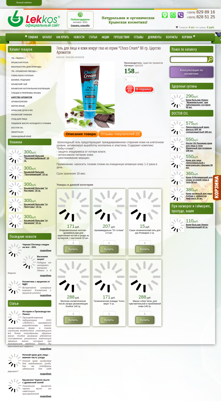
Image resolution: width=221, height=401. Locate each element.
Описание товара (81, 134)
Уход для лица (19, 119)
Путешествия (121, 37)
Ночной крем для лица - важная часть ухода (35, 356)
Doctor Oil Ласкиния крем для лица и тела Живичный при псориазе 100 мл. (199, 147)
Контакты (171, 37)
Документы (154, 37)
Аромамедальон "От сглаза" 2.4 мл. (109, 231)
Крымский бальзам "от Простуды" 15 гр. (36, 205)
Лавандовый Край (21, 136)
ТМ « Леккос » (18, 58)
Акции (105, 37)
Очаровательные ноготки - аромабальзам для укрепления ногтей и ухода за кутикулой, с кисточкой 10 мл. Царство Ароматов (73, 235)
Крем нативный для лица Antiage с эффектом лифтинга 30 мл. (199, 196)
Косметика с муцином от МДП (36, 282)
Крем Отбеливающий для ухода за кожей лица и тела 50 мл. (199, 180)
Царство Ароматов (21, 97)
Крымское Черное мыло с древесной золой (36, 381)
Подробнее (45, 250)
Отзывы (138, 37)
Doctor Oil (17, 128)
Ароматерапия (19, 102)
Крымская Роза (19, 62)
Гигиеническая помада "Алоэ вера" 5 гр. (109, 302)
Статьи (93, 37)
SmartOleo (17, 132)
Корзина (188, 37)
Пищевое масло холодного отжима (31, 123)
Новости (79, 37)
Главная (31, 37)
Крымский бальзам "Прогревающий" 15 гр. (36, 173)
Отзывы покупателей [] (120, 134)
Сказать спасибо (80, 25)
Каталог (47, 37)
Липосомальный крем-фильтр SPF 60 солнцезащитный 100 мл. (199, 129)
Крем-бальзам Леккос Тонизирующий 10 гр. (197, 226)
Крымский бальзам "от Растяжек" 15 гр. (36, 189)
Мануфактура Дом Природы (26, 67)
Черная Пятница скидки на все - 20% (35, 245)
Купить (73, 249)
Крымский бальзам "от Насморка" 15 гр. (36, 221)
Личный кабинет (24, 2)
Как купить (62, 37)
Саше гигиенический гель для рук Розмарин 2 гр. (144, 231)
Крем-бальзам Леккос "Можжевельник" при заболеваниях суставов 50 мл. (198, 104)
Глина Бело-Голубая (22, 75)
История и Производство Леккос (36, 312)
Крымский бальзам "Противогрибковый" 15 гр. (36, 158)
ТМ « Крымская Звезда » (24, 71)
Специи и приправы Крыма (26, 93)
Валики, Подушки (20, 80)
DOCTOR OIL (180, 113)
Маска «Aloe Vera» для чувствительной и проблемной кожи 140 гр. (145, 304)
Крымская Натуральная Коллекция (30, 89)
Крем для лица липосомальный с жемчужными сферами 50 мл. (199, 164)
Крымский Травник (21, 115)
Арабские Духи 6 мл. (22, 110)
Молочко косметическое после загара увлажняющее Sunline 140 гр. (73, 304)
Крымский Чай (19, 84)
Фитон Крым (18, 106)
